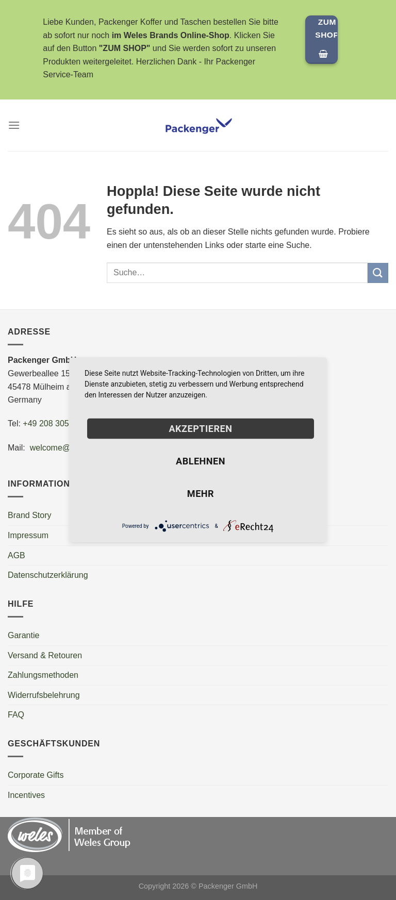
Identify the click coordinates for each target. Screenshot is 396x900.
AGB (16, 555)
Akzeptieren (200, 428)
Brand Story (29, 515)
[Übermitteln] (378, 273)
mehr (200, 493)
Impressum (28, 535)
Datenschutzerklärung (48, 575)
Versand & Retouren (45, 655)
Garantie (23, 635)
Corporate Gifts (35, 775)
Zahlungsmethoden (43, 675)
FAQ (16, 714)
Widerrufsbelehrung (44, 695)
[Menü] (14, 125)
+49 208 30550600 (57, 423)
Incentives (26, 795)
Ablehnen (200, 461)
